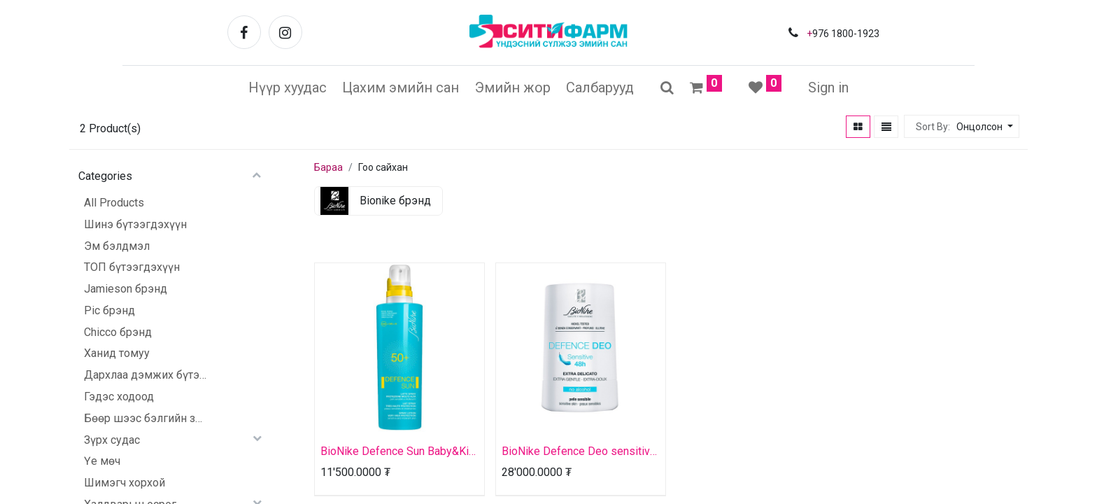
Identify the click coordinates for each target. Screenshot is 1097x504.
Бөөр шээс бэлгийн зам (145, 418)
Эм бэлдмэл (117, 246)
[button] (983, 127)
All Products (114, 202)
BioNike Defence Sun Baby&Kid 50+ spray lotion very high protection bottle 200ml (397, 451)
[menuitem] (287, 87)
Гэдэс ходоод (119, 396)
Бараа (328, 167)
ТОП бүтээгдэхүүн (132, 267)
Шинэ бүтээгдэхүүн (135, 224)
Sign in (828, 87)
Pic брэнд (109, 310)
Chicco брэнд (118, 332)
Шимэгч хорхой (124, 482)
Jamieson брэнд (125, 288)
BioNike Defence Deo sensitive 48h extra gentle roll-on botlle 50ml (579, 451)
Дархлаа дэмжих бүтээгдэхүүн (145, 375)
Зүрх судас (112, 440)
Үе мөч (102, 461)
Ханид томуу (117, 353)
